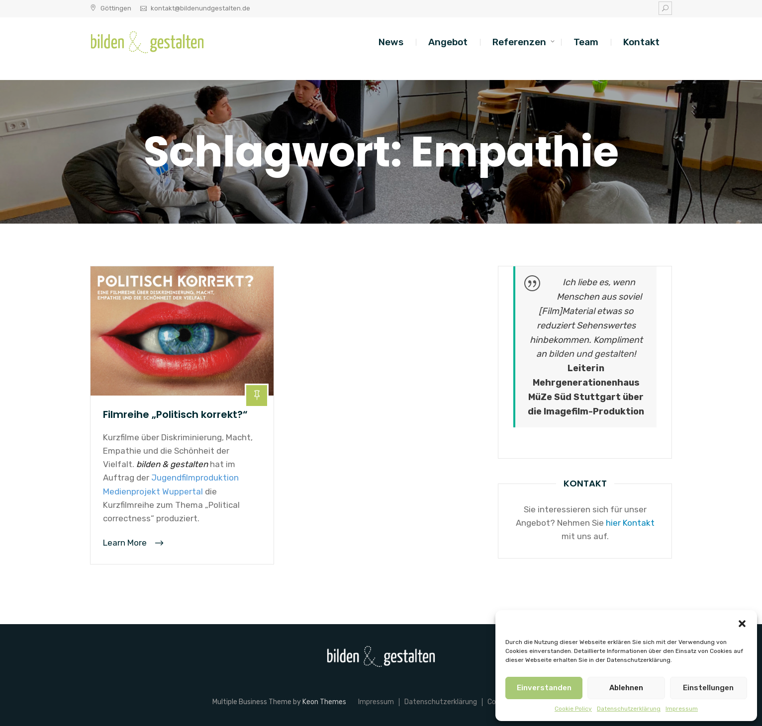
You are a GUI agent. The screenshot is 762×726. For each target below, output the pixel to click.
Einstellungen (708, 687)
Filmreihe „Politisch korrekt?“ (175, 414)
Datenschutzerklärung (629, 708)
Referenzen (519, 42)
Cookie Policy (573, 708)
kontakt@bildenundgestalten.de (200, 8)
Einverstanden (544, 687)
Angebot (448, 42)
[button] (742, 623)
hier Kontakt (630, 523)
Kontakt (641, 42)
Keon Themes (324, 702)
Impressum (682, 708)
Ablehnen (626, 687)
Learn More (126, 543)
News (391, 42)
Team (585, 42)
